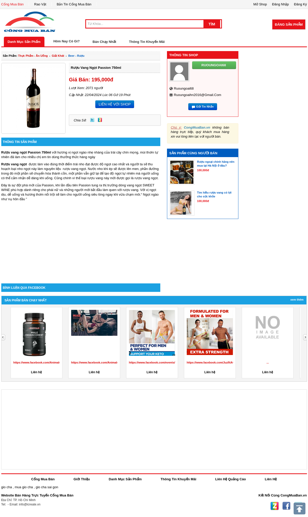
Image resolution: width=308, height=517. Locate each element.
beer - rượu (76, 55)
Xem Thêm (296, 299)
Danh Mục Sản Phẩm (24, 42)
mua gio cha (24, 487)
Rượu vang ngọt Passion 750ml (96, 68)
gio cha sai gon (47, 487)
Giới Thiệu (81, 479)
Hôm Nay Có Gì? (66, 41)
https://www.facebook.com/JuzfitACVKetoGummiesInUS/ (225, 362)
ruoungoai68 (184, 88)
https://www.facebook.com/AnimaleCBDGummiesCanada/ (52, 362)
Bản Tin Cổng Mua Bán (74, 4)
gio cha (6, 487)
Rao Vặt (40, 4)
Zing (100, 120)
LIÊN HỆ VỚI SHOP (115, 104)
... (267, 362)
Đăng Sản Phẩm (289, 24)
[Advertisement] (81, 240)
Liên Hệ (271, 479)
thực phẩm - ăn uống (33, 55)
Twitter (92, 120)
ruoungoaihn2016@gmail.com (197, 95)
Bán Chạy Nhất (104, 42)
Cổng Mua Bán (12, 4)
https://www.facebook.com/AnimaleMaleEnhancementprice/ (111, 362)
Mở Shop (260, 4)
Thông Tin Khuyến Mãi (147, 42)
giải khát (58, 55)
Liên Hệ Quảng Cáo (230, 479)
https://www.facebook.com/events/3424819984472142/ (165, 362)
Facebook (286, 506)
